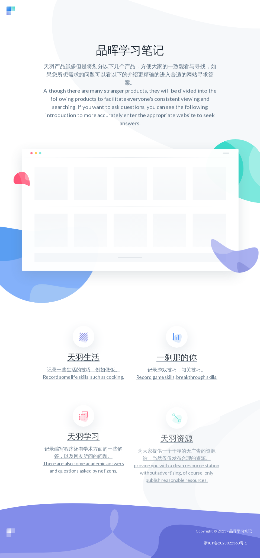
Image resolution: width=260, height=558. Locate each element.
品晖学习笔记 (240, 531)
